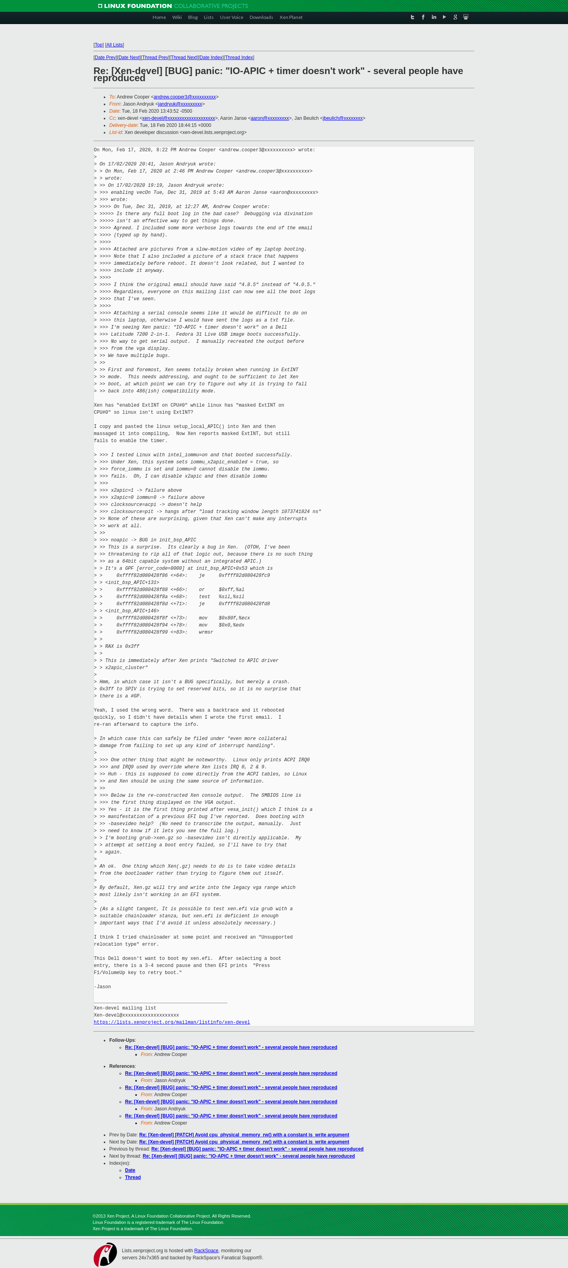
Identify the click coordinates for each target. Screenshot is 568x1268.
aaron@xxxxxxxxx (270, 118)
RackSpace (206, 1250)
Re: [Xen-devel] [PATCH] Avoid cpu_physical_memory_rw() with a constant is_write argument (244, 1135)
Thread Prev (155, 57)
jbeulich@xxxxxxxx (343, 118)
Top (98, 45)
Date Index (211, 57)
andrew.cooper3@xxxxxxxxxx (185, 97)
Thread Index (239, 57)
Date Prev (105, 57)
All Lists (114, 45)
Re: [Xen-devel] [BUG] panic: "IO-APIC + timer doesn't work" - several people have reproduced (231, 1047)
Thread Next (184, 57)
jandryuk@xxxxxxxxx (180, 104)
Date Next (128, 57)
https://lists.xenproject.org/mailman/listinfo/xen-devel (172, 1022)
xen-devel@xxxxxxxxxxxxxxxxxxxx (178, 118)
